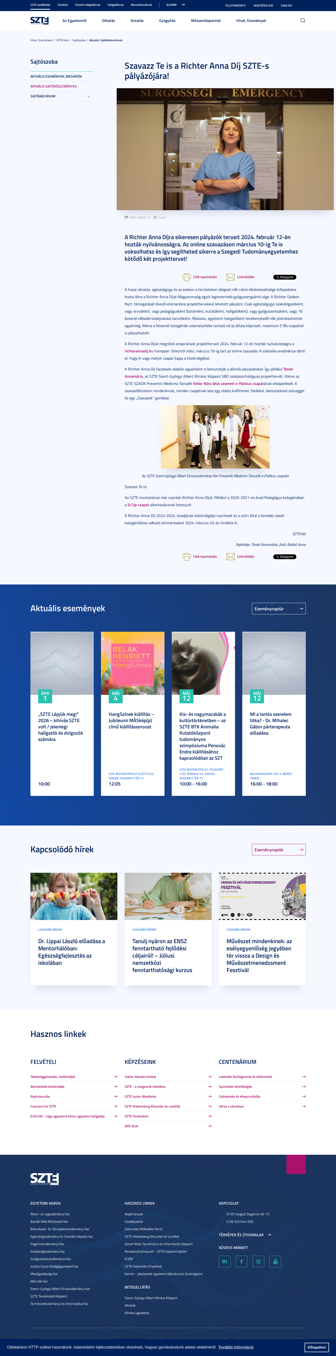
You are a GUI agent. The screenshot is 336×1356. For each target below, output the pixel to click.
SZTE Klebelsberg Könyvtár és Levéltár (152, 1106)
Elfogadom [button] (317, 1347)
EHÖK (129, 1258)
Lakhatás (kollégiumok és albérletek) (245, 1076)
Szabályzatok (134, 1221)
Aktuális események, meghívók (56, 76)
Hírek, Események (251, 20)
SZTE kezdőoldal (40, 5)
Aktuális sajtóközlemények (105, 40)
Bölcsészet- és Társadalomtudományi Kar (59, 1229)
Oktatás (108, 20)
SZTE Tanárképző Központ (48, 1296)
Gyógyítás (167, 20)
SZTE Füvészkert (137, 1116)
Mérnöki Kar (39, 1281)
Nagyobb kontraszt (303, 5)
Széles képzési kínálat (140, 1076)
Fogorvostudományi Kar (47, 1244)
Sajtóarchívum (42, 96)
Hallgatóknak (115, 5)
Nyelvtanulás (40, 1096)
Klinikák (130, 1305)
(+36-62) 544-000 (240, 1221)
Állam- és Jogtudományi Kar (50, 1214)
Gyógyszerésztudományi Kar (50, 1258)
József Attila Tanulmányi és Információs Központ (159, 1244)
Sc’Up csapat (138, 504)
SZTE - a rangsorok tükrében (145, 1086)
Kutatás (137, 20)
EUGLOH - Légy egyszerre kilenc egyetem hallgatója (67, 1116)
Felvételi (62, 5)
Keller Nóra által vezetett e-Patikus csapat (228, 383)
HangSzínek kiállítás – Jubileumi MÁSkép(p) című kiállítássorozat (131, 720)
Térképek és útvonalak (241, 1235)
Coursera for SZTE (43, 1106)
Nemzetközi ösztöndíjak (47, 1086)
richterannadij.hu (139, 351)
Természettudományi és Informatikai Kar (59, 1303)
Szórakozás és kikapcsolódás (239, 1096)
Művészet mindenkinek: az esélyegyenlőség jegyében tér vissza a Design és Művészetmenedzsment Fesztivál (259, 955)
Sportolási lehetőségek (235, 1086)
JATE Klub (131, 1126)
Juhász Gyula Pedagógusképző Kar (54, 1266)
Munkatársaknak (141, 5)
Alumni (171, 5)
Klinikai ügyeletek (137, 1312)
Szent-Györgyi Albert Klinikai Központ (151, 1298)
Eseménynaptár (269, 608)
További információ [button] (236, 1347)
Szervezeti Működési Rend (143, 1229)
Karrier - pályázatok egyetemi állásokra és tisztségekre (163, 1273)
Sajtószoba (79, 40)
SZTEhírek (62, 40)
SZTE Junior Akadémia (140, 1096)
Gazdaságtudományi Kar (47, 1251)
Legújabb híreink (50, 929)
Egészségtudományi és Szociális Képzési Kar (61, 1236)
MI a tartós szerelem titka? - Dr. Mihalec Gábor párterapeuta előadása (271, 723)
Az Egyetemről (74, 20)
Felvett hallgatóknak (87, 5)
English (286, 5)
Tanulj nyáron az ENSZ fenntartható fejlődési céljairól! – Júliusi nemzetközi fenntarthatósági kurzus (162, 955)
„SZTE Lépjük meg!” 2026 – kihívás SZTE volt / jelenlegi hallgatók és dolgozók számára (60, 726)
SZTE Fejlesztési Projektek (143, 1266)
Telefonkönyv (235, 5)
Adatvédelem (263, 5)
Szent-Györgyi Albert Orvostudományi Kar (60, 1288)
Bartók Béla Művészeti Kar (49, 1221)
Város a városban (231, 1106)
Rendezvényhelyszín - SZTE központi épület (156, 1251)
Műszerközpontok (206, 20)
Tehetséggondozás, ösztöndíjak (52, 1076)
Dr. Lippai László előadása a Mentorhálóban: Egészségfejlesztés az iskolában (71, 952)
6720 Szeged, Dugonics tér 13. (248, 1214)
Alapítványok (134, 1214)
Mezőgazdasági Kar (44, 1273)
